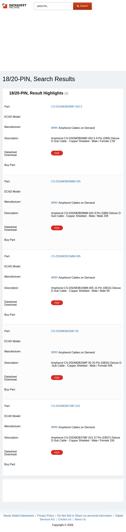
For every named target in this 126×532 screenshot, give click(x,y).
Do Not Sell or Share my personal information (84, 515)
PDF (57, 153)
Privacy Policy (45, 515)
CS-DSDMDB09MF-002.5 (66, 106)
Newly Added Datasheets (19, 515)
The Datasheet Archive (15, 6)
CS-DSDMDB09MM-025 (65, 181)
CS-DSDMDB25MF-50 (64, 331)
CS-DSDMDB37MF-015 (65, 406)
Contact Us (64, 519)
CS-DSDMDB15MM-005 (65, 256)
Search (82, 6)
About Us (80, 519)
